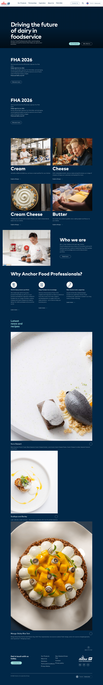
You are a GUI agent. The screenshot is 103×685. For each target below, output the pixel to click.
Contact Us (74, 3)
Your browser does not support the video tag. (76, 71)
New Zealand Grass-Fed (61, 657)
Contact (58, 660)
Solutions (44, 661)
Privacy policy (59, 663)
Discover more (17, 82)
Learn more (15, 310)
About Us (44, 658)
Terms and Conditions (48, 663)
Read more (66, 256)
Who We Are (85, 43)
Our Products (71, 43)
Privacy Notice (45, 666)
